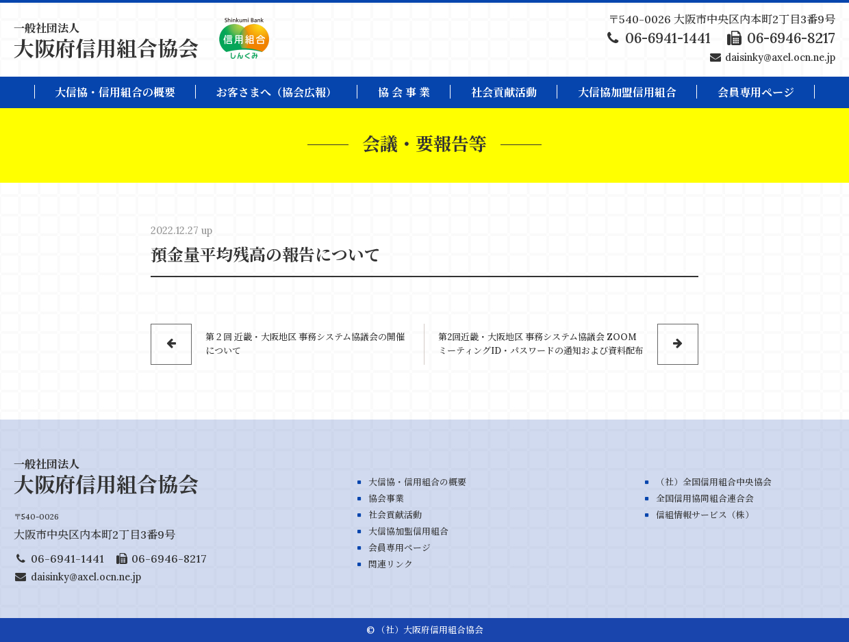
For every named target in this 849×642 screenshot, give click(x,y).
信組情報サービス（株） (705, 515)
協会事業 (386, 498)
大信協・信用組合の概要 (115, 92)
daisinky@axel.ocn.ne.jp (780, 57)
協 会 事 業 (404, 92)
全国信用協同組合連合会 (705, 498)
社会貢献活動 (504, 92)
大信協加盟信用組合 (627, 92)
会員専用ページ (399, 548)
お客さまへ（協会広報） (276, 92)
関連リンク (390, 564)
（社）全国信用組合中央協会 (714, 482)
